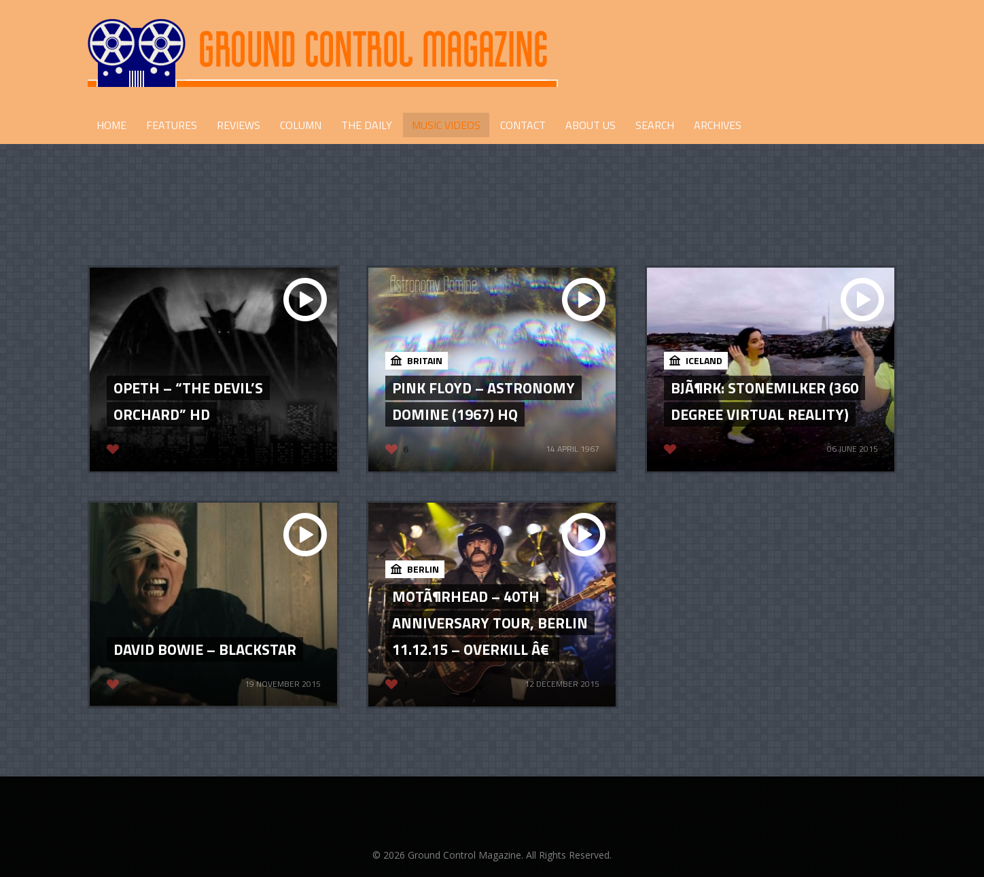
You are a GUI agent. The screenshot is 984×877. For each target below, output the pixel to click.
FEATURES (171, 125)
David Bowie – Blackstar (204, 649)
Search (654, 125)
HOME (111, 125)
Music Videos (446, 125)
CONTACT (523, 125)
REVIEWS (238, 125)
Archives (717, 125)
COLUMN (300, 125)
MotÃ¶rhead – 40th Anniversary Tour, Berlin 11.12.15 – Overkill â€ (490, 623)
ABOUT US (590, 125)
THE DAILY (366, 125)
